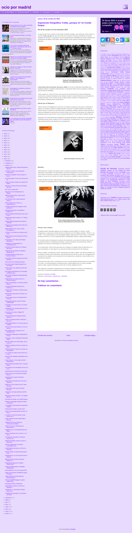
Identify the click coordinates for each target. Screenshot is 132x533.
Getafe (128, 176)
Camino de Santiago (117, 60)
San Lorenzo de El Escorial (109, 185)
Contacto (56, 12)
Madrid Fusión (116, 102)
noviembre (8, 163)
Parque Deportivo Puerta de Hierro (116, 123)
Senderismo (104, 142)
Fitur (129, 87)
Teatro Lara (127, 149)
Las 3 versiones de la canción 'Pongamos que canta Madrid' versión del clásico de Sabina (21, 120)
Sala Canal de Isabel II (107, 137)
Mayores (110, 104)
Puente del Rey (126, 129)
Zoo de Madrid (126, 158)
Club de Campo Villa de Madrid (108, 70)
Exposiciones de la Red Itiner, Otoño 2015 (16, 371)
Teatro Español (118, 147)
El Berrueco (111, 176)
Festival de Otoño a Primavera (121, 85)
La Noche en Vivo (120, 99)
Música (119, 117)
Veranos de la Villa (106, 157)
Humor (106, 92)
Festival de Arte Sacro (107, 85)
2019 (5, 149)
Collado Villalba (126, 173)
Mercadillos (126, 104)
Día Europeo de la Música (123, 75)
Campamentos (126, 60)
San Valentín (109, 139)
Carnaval (103, 61)
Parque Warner (126, 124)
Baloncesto (111, 57)
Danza (109, 75)
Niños (121, 119)
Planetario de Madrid (114, 127)
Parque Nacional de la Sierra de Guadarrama (115, 124)
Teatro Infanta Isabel (112, 149)
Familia (115, 80)
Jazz (102, 97)
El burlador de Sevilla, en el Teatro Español (16, 399)
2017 (5, 154)
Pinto (113, 182)
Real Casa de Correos (111, 131)
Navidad (113, 119)
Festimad (114, 83)
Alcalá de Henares (109, 169)
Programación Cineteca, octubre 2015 (15, 409)
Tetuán (110, 200)
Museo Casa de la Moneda (120, 108)
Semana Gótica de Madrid (119, 139)
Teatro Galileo (104, 149)
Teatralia (117, 144)
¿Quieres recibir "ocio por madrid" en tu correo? (113, 215)
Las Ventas (122, 100)
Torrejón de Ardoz (113, 187)
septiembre (8, 497)
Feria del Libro (105, 82)
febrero (7, 513)
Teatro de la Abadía (108, 152)
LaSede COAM (115, 100)
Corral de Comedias (115, 73)
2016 (5, 156)
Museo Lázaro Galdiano (116, 109)
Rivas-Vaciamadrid (114, 184)
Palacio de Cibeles (108, 122)
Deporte (114, 75)
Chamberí (120, 197)
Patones (110, 182)
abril (6, 509)
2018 (5, 152)
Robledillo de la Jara (125, 184)
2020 (5, 147)
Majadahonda (114, 179)
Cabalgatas (126, 58)
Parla (106, 182)
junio (6, 504)
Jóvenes (105, 97)
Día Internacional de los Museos (110, 77)
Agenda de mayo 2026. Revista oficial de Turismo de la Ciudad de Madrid (20, 57)
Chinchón (110, 174)
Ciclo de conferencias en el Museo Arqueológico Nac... (14, 445)
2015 (5, 158)
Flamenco (104, 88)
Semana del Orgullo (124, 141)
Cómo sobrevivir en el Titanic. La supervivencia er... (13, 203)
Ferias (111, 82)
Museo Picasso (105, 112)
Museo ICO (108, 109)
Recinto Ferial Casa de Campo (119, 133)
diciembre (8, 160)
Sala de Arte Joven (125, 137)
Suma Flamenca (117, 142)
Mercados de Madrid (107, 105)
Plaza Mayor (124, 127)
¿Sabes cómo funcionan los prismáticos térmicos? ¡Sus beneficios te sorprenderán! (20, 78)
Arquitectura (116, 55)
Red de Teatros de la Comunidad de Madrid (117, 134)
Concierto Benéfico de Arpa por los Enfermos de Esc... (14, 255)
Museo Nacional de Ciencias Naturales (120, 111)
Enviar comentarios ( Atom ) (70, 340)
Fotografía (64, 276)
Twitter (128, 155)
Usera (114, 200)
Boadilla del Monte (124, 170)
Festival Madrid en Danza (123, 84)
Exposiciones (57, 276)
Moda (115, 105)
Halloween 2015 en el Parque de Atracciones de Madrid (13, 423)
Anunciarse (46, 12)
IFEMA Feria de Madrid (115, 92)
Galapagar (123, 176)
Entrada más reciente (45, 335)
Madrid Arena (110, 102)
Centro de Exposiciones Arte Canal (117, 65)
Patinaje (125, 126)
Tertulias (107, 155)
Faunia (128, 80)
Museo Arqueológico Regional (114, 107)
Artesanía (125, 55)
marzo (7, 511)
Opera (106, 120)
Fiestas (113, 87)
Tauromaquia (110, 144)
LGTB (109, 97)
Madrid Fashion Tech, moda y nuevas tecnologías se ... (15, 229)
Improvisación (120, 93)
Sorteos (110, 142)
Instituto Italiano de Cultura (115, 96)
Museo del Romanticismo (120, 115)
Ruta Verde (119, 136)
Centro (114, 197)
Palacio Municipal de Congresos (117, 120)
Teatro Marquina (113, 150)
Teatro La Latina (120, 149)
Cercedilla (122, 172)
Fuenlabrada (117, 176)
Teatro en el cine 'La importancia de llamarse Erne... (14, 426)
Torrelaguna (121, 187)
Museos (107, 117)
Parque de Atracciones (107, 126)
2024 (5, 138)
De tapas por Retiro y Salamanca (13, 483)
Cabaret (103, 60)
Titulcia (106, 187)
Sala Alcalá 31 (126, 136)
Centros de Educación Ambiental (109, 69)
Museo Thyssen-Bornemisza (123, 112)
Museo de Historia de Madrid (117, 113)
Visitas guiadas (116, 157)
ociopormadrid (104, 159)
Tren (111, 155)
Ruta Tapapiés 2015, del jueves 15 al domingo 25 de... (14, 331)
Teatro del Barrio (126, 151)
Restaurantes (104, 136)
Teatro (123, 144)
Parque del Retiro (118, 126)
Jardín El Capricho (125, 96)
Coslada (122, 175)
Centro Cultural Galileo (106, 64)
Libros (128, 100)
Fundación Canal (125, 88)
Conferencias (105, 74)
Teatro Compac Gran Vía (107, 147)
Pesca (128, 126)
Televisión (128, 153)
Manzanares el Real (124, 179)
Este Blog (36, 12)
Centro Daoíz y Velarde (117, 64)
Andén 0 (113, 54)
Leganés (103, 179)
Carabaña (116, 172)
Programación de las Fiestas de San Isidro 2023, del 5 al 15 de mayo (21, 99)
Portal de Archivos (109, 129)
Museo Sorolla (112, 112)
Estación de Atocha (112, 78)
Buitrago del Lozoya (107, 172)
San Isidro (103, 139)
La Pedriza (109, 100)
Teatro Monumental (122, 150)
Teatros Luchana (105, 153)
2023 (5, 140)
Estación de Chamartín (124, 78)
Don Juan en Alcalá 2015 (11, 189)
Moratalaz (116, 199)
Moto (118, 105)
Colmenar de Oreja (114, 175)
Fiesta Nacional (105, 87)
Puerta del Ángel (105, 130)
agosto (7, 500)
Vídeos (105, 158)
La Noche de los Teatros (110, 99)
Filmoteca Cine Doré (122, 87)
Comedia (108, 72)
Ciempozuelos (118, 173)
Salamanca (125, 199)
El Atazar (105, 176)
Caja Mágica (108, 60)
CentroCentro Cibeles (114, 67)
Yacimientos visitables (112, 158)
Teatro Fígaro (126, 147)
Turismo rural (123, 155)
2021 (5, 145)
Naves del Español (106, 119)
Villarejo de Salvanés (106, 188)
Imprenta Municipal (111, 93)
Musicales (113, 117)
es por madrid (9, 12)
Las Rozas (127, 178)
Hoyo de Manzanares (112, 178)
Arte (121, 55)
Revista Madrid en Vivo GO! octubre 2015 (16, 470)
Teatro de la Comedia (118, 151)
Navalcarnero (122, 181)
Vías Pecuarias (124, 156)
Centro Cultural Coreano (124, 63)
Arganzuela (104, 197)
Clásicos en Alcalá (119, 70)
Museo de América (105, 113)
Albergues (109, 54)
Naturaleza (126, 117)
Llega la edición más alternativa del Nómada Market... (14, 477)
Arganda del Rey (113, 170)
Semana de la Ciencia (111, 140)
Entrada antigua (89, 335)
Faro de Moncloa (122, 80)
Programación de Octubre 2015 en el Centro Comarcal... (14, 279)
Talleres (104, 144)
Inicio (68, 335)
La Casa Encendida (116, 97)
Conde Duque (48, 276)
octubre (7, 165)
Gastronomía (112, 90)
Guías (122, 90)
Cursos (123, 73)
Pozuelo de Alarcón (120, 182)
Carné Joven (109, 61)
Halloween (127, 90)
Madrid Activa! (104, 102)
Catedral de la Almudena (110, 63)
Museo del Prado (110, 115)
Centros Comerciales (125, 67)
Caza (117, 63)
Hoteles (103, 92)
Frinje (117, 88)
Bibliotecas (109, 58)
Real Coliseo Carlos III (124, 131)
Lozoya (108, 179)
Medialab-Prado (118, 104)
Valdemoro (127, 187)
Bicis (114, 58)
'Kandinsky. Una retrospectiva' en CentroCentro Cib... (13, 244)
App (117, 54)
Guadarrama (104, 178)
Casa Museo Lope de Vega (119, 61)
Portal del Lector (118, 129)
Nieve (117, 119)
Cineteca (124, 69)
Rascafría (106, 184)
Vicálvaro (118, 200)
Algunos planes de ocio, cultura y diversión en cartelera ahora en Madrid (21, 26)
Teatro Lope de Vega (105, 150)
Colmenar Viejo (105, 175)
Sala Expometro (117, 137)
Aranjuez (104, 170)
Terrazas (103, 155)
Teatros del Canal (115, 153)
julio (6, 502)
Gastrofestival (104, 90)
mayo (7, 506)
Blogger (73, 529)
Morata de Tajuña (106, 181)
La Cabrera (121, 178)
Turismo (116, 155)
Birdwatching (119, 58)
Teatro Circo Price (115, 146)
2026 (5, 133)
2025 (5, 136)
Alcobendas (121, 168)
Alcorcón (127, 168)
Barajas (109, 197)
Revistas (113, 136)
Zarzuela (120, 158)
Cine (120, 69)
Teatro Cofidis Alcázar (125, 146)
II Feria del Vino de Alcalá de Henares (15, 262)
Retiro (108, 136)
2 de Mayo (104, 54)
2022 (5, 142)
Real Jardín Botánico (106, 133)
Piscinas (106, 127)
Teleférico (123, 153)
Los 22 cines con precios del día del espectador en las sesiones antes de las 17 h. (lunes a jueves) (20, 47)
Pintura (102, 127)
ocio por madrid (16, 7)
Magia (122, 102)
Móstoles (115, 181)
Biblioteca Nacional (119, 57)
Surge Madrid (126, 142)
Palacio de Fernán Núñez (119, 121)
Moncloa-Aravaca (109, 199)
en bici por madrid (23, 12)
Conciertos (115, 72)
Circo (128, 69)
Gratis (119, 90)
